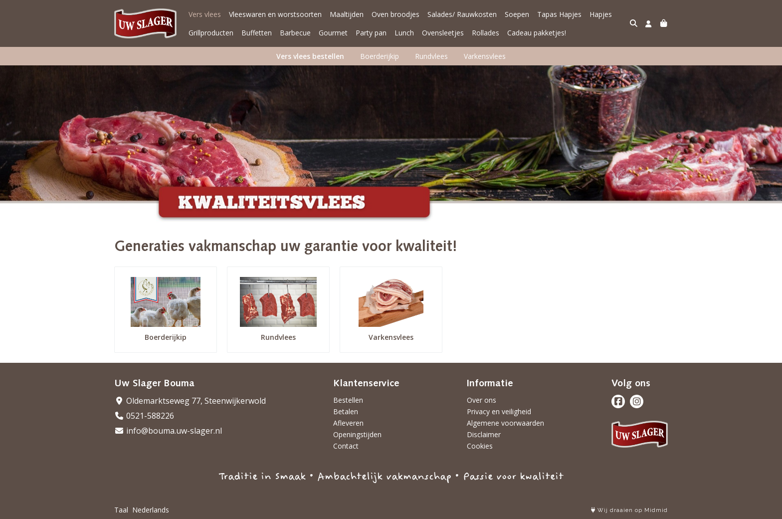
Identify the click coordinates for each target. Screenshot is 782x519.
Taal (121, 510)
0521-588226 (144, 415)
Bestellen (348, 400)
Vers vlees (205, 14)
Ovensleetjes (443, 32)
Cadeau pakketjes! (536, 32)
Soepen (517, 14)
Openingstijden (357, 434)
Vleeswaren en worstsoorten (275, 14)
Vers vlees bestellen (310, 56)
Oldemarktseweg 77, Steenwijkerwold (190, 400)
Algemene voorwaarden (505, 423)
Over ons (481, 400)
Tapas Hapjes (559, 14)
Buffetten (256, 32)
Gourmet (333, 32)
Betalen (345, 411)
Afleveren (348, 423)
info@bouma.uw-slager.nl (168, 430)
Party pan (371, 32)
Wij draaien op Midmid (629, 510)
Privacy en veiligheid (499, 411)
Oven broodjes (395, 14)
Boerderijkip (379, 56)
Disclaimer (484, 434)
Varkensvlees (485, 56)
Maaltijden (347, 14)
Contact (346, 446)
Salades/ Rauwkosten (462, 14)
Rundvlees (431, 56)
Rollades (485, 32)
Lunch (404, 32)
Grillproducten (211, 32)
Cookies (480, 446)
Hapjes (600, 14)
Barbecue (295, 32)
